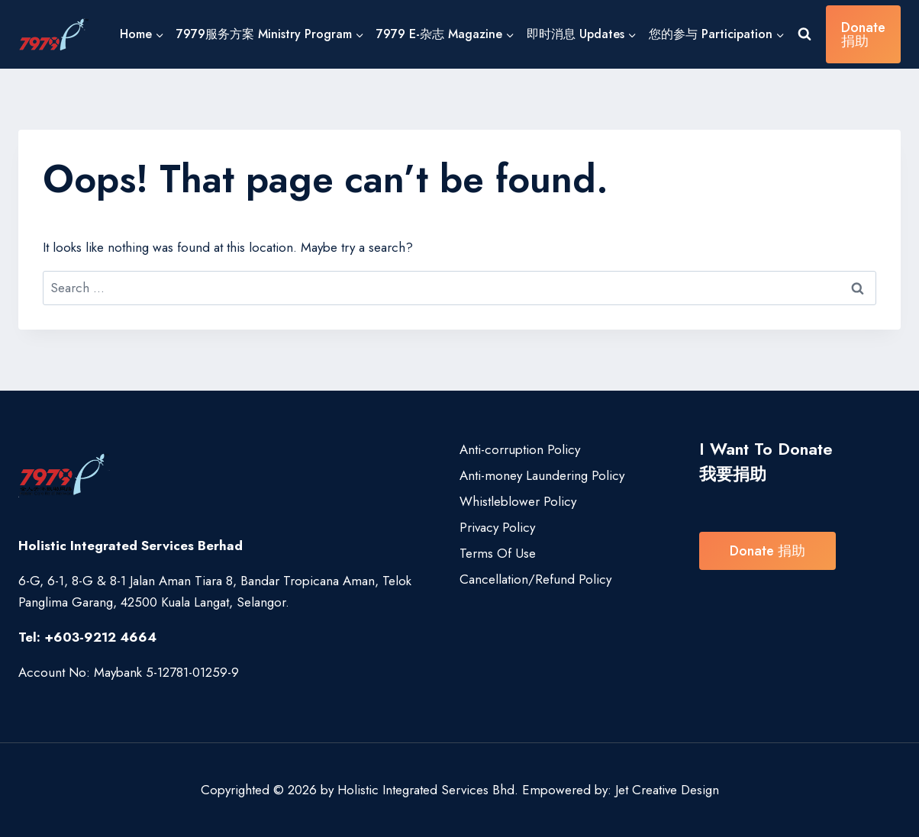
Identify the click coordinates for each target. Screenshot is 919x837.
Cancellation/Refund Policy (535, 579)
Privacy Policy (497, 527)
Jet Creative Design (667, 790)
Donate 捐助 (863, 34)
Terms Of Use (498, 553)
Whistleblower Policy (518, 501)
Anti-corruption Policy (520, 449)
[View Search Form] (804, 34)
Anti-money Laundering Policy (542, 475)
